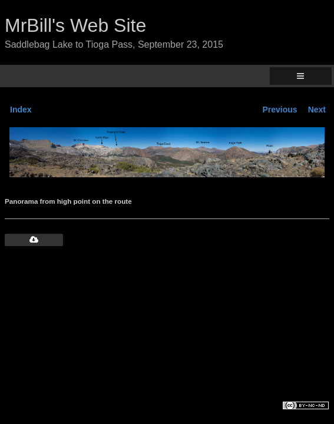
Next (317, 109)
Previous (280, 109)
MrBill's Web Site (75, 25)
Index (21, 109)
